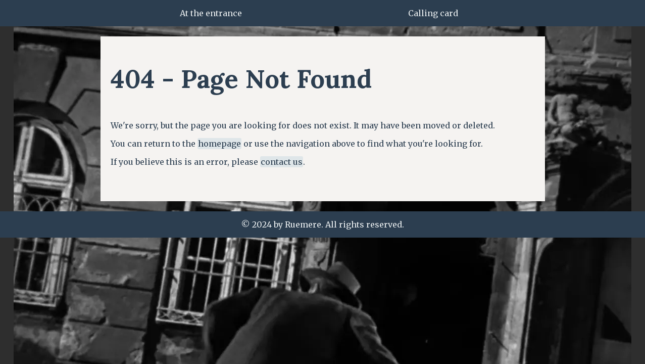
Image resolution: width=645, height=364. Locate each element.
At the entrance (211, 13)
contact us (282, 162)
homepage (219, 144)
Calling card (433, 13)
